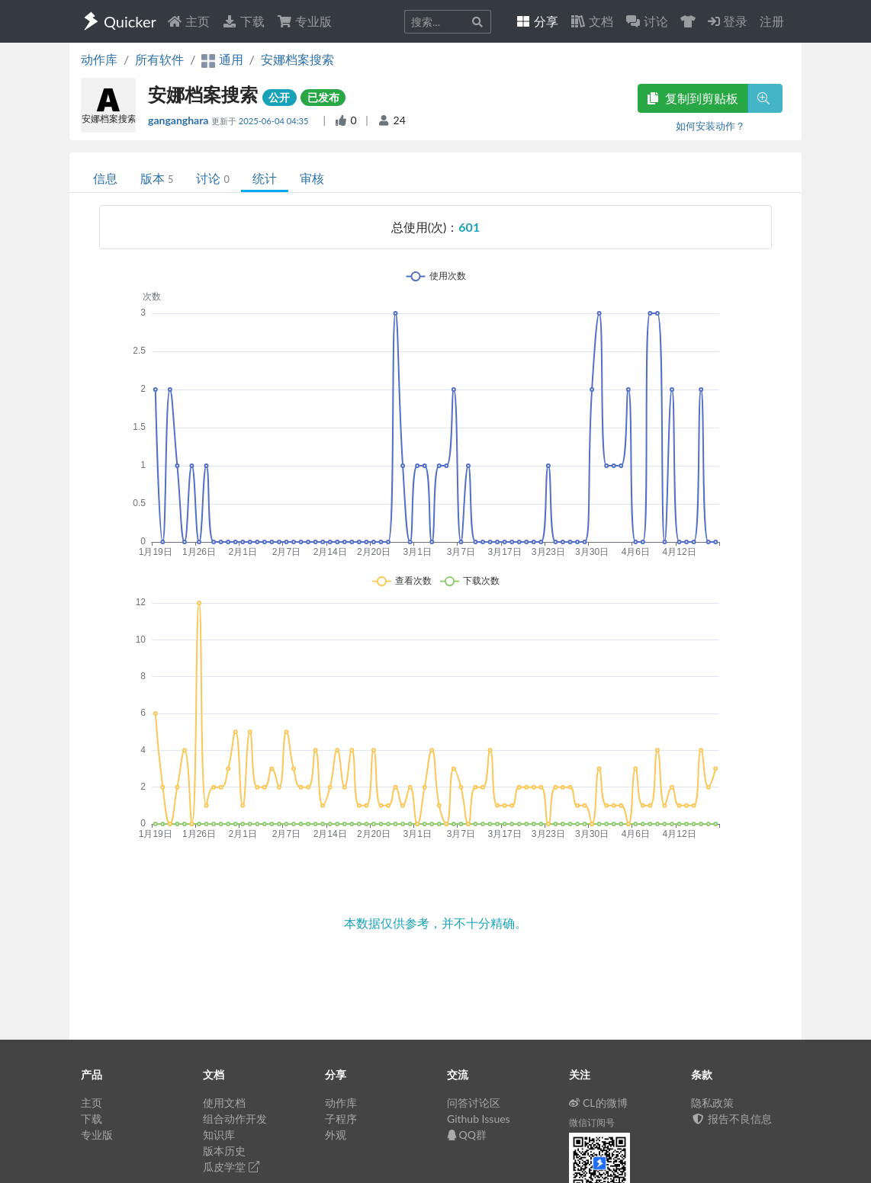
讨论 (212, 178)
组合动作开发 (235, 1118)
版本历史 (224, 1150)
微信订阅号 (592, 1122)
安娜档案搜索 (297, 59)
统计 (264, 178)
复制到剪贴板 (693, 98)
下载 (243, 21)
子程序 (341, 1118)
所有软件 (159, 59)
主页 (188, 21)
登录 (727, 21)
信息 (105, 178)
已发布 (323, 97)
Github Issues (478, 1118)
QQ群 (467, 1134)
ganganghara (179, 120)
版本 (156, 178)
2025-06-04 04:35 (275, 121)
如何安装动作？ (710, 126)
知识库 (219, 1134)
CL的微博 (598, 1102)
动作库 (99, 59)
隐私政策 (712, 1102)
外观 (335, 1134)
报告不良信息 (731, 1118)
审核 (312, 178)
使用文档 (224, 1102)
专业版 (304, 21)
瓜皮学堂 (231, 1166)
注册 (772, 21)
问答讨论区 (473, 1102)
